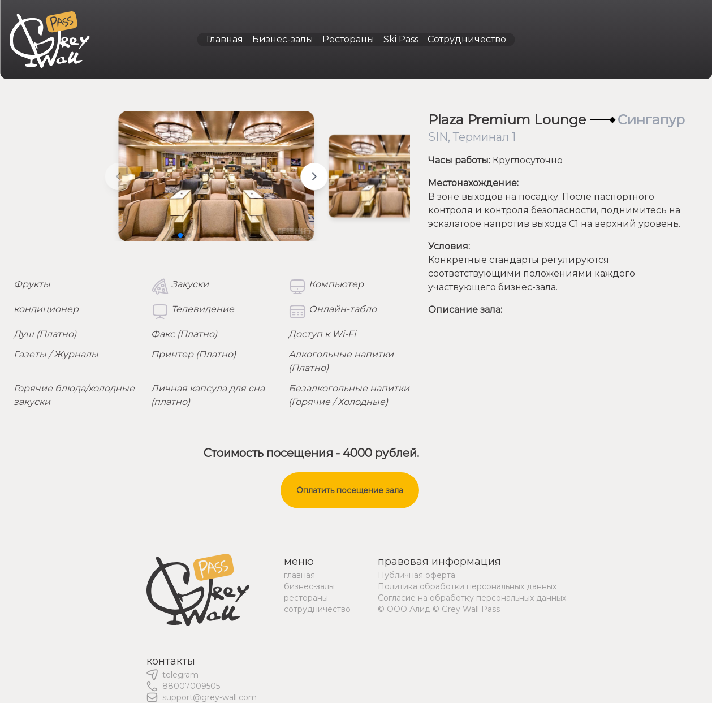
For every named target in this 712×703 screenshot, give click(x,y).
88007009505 (191, 686)
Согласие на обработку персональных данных (472, 598)
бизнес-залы (309, 586)
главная (299, 575)
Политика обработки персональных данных (467, 586)
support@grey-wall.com (209, 697)
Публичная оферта (416, 575)
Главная (224, 39)
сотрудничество (317, 609)
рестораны (306, 598)
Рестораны (348, 39)
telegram (180, 675)
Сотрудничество (467, 39)
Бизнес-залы (282, 39)
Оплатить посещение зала (349, 490)
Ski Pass (400, 39)
